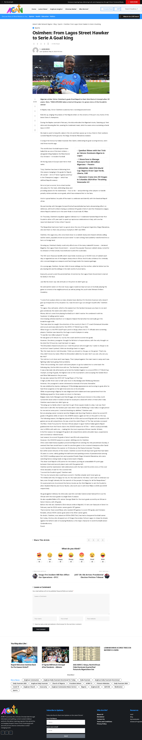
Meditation (118, 687)
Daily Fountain (85, 680)
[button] (41, 43)
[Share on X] (34, 43)
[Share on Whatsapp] (35, 111)
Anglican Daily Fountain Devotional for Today (60, 680)
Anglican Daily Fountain (39, 683)
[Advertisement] (74, 414)
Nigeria (83, 687)
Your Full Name (52, 718)
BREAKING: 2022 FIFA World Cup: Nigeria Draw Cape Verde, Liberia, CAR (90, 170)
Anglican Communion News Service (64, 687)
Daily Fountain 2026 (121, 683)
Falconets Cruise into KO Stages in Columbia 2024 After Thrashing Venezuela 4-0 (92, 179)
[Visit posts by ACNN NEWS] (35, 50)
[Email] (37, 43)
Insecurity (43, 687)
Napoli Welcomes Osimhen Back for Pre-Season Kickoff (23, 666)
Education (45, 16)
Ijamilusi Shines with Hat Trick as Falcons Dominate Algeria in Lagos (91, 153)
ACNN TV (89, 683)
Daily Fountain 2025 (20, 683)
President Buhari (75, 683)
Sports (37, 28)
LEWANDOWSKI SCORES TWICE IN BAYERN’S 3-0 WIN (117, 649)
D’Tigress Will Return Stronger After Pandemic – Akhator (53, 666)
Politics (52, 16)
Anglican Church (29, 687)
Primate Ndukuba (103, 683)
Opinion (31, 16)
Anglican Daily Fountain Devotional (107, 680)
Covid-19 (16, 687)
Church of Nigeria (58, 683)
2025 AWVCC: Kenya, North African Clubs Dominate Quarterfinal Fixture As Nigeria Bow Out (86, 667)
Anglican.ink (95, 687)
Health (38, 16)
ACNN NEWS (46, 49)
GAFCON (107, 687)
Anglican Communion (31, 680)
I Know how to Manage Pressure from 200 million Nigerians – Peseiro (88, 162)
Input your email (52, 727)
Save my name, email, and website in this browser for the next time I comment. (58, 624)
